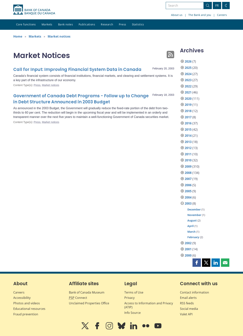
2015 (188, 129)
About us (176, 15)
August (192, 220)
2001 (188, 249)
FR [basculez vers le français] (217, 5)
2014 (188, 135)
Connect (78, 298)
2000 (188, 255)
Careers (222, 15)
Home (17, 36)
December (194, 209)
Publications (87, 24)
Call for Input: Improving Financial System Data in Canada (77, 69)
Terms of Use (133, 292)
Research (107, 24)
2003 (188, 203)
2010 (188, 160)
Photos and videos (26, 303)
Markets (47, 24)
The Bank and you (199, 15)
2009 (188, 166)
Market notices (59, 36)
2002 (188, 243)
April (190, 226)
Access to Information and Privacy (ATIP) (148, 305)
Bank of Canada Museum (86, 292)
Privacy (129, 298)
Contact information (194, 292)
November (194, 215)
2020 (188, 99)
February (193, 237)
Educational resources (29, 309)
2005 (188, 191)
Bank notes (65, 24)
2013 (188, 142)
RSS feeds (187, 303)
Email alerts (188, 298)
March (191, 231)
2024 (188, 74)
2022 (188, 86)
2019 (188, 105)
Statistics (138, 24)
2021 (188, 92)
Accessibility (22, 298)
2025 (188, 68)
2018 (188, 111)
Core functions (26, 24)
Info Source (132, 313)
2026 (188, 61)
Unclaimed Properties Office (89, 303)
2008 (188, 173)
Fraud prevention (25, 314)
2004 (188, 197)
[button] (197, 262)
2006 (188, 185)
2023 (188, 80)
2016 (188, 123)
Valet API (186, 314)
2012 (188, 148)
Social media (189, 309)
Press (122, 24)
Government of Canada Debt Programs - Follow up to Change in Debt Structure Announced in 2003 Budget (81, 99)
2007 (188, 179)
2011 (188, 154)
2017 (188, 117)
